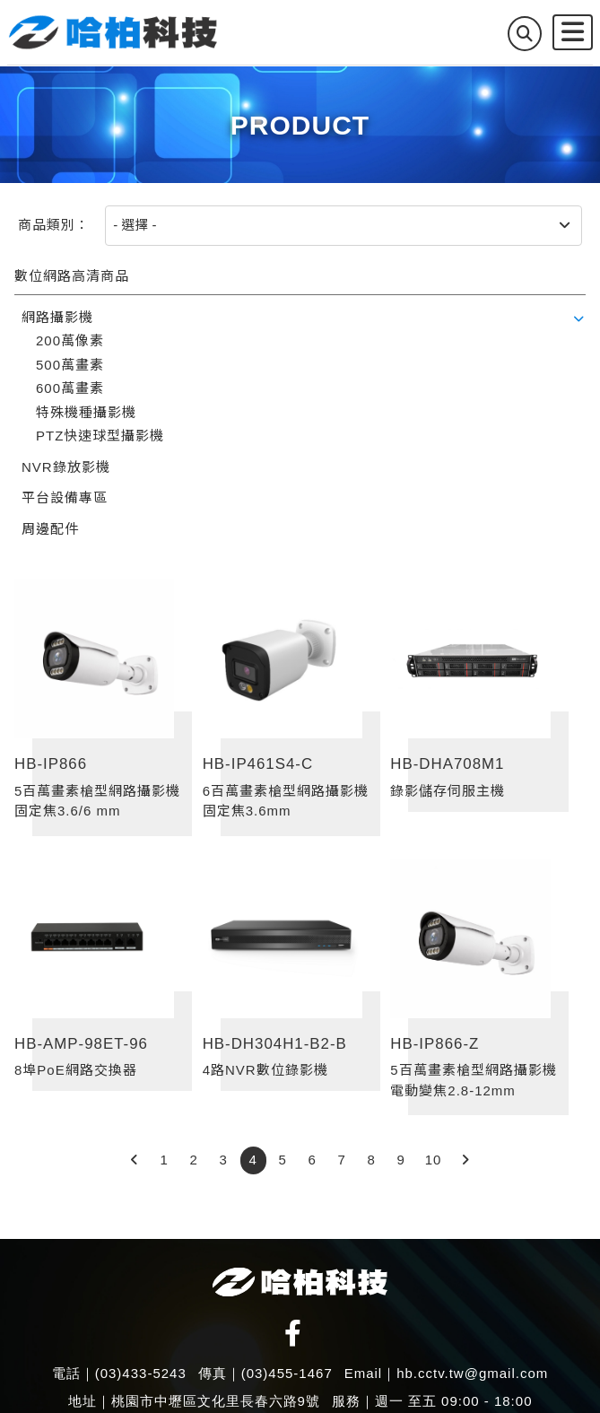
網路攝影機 (57, 317)
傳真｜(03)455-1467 (265, 1373)
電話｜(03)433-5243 (119, 1373)
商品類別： (54, 224)
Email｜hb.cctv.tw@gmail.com (446, 1373)
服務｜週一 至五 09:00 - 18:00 (432, 1401)
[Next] (465, 1160)
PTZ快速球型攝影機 (100, 435)
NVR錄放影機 (66, 467)
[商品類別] (343, 225)
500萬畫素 (70, 364)
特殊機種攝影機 (86, 412)
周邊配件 (50, 528)
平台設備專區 (65, 497)
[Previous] (135, 1160)
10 (433, 1159)
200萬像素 (70, 340)
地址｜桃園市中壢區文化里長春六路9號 (194, 1401)
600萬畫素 (70, 388)
